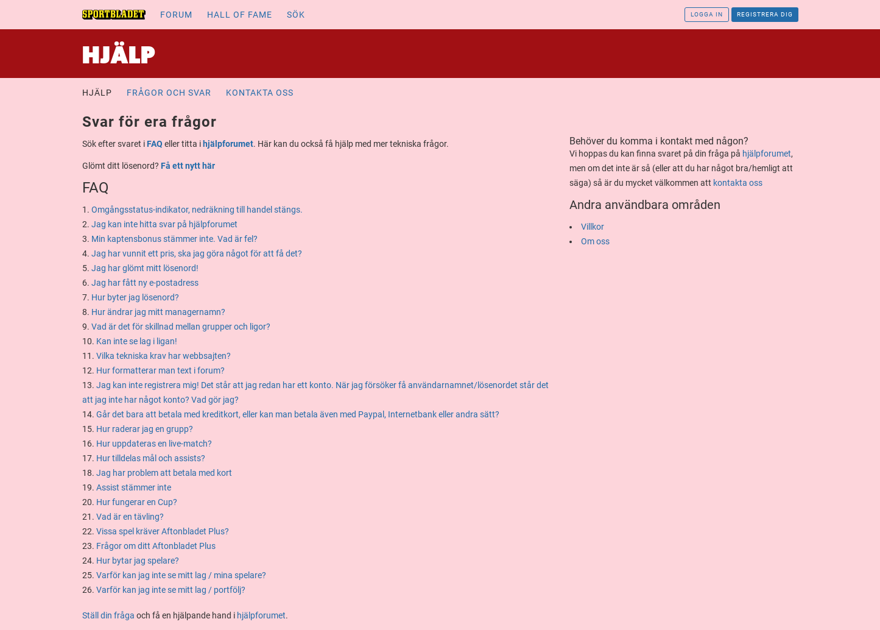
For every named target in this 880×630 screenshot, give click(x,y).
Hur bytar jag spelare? (137, 560)
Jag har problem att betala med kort (164, 473)
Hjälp (97, 92)
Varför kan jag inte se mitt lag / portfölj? (170, 590)
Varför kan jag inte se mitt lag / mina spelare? (181, 575)
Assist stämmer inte (133, 487)
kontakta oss (737, 183)
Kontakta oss (260, 92)
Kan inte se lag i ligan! (136, 341)
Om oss (595, 241)
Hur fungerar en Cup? (136, 502)
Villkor (592, 227)
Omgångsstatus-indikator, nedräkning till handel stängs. (197, 209)
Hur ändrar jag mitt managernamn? (158, 312)
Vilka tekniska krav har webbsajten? (163, 356)
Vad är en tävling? (130, 517)
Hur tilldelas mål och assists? (150, 458)
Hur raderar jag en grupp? (144, 429)
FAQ (155, 144)
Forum (176, 14)
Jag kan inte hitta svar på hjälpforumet (164, 224)
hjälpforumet (228, 144)
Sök (296, 14)
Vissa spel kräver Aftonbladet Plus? (162, 531)
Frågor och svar (169, 92)
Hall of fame (239, 14)
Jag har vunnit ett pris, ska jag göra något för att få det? (196, 253)
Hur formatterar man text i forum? (160, 370)
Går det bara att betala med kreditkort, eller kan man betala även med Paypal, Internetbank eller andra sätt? (297, 414)
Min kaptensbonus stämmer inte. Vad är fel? (174, 239)
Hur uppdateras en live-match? (154, 443)
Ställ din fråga (108, 615)
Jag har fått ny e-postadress (145, 283)
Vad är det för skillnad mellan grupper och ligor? (180, 326)
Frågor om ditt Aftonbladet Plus (156, 546)
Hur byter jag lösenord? (135, 297)
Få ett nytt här (188, 166)
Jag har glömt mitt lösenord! (145, 268)
